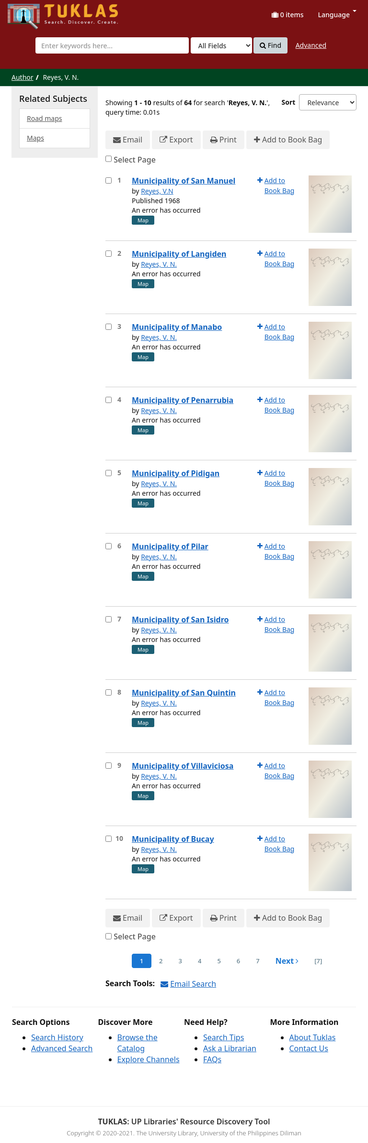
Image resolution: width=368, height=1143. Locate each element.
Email (127, 139)
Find (270, 45)
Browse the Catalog (137, 1043)
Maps (35, 137)
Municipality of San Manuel (183, 180)
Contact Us (308, 1048)
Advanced (311, 45)
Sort (289, 102)
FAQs (212, 1059)
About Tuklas (312, 1037)
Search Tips (223, 1037)
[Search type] (221, 45)
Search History (57, 1037)
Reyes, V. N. (159, 264)
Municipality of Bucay (173, 839)
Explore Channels (148, 1059)
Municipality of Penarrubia (182, 400)
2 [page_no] (160, 961)
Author (23, 77)
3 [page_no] (180, 961)
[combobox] (112, 45)
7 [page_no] (257, 961)
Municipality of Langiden (179, 254)
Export (176, 139)
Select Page (135, 159)
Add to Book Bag (288, 139)
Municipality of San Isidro (180, 619)
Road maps (44, 118)
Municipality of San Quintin (184, 692)
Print (223, 139)
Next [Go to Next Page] (287, 961)
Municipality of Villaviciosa (182, 766)
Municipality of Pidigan (175, 473)
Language (337, 14)
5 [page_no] (218, 961)
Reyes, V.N (157, 191)
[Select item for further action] (108, 180)
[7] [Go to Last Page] (318, 961)
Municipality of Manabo (177, 327)
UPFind (31, 12)
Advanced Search (61, 1048)
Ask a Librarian (229, 1048)
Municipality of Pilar (170, 546)
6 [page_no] (238, 961)
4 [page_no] (199, 961)
